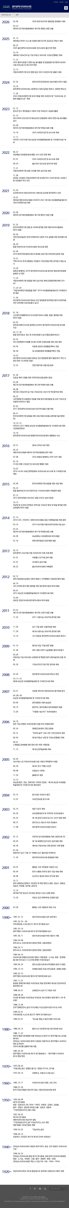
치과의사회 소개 (6, 15)
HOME (56, 2)
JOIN (66, 2)
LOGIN (61, 2)
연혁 (17, 15)
